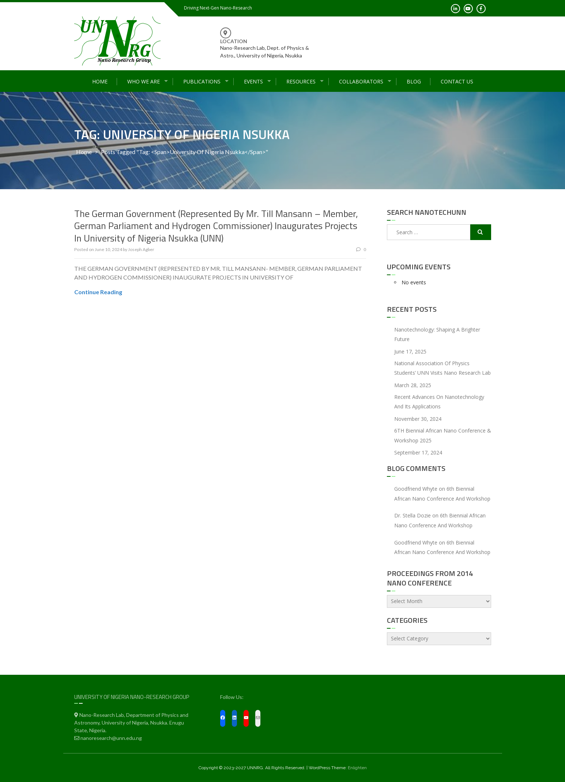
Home (100, 81)
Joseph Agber (141, 249)
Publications (202, 81)
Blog (414, 81)
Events (253, 81)
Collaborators (361, 81)
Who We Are (143, 81)
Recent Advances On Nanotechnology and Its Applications (439, 401)
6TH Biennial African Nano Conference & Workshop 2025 (442, 435)
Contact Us (457, 81)
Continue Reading (98, 291)
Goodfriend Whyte (415, 488)
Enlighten (357, 767)
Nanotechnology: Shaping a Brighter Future (437, 334)
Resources (301, 81)
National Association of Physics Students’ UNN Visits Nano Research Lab (442, 368)
